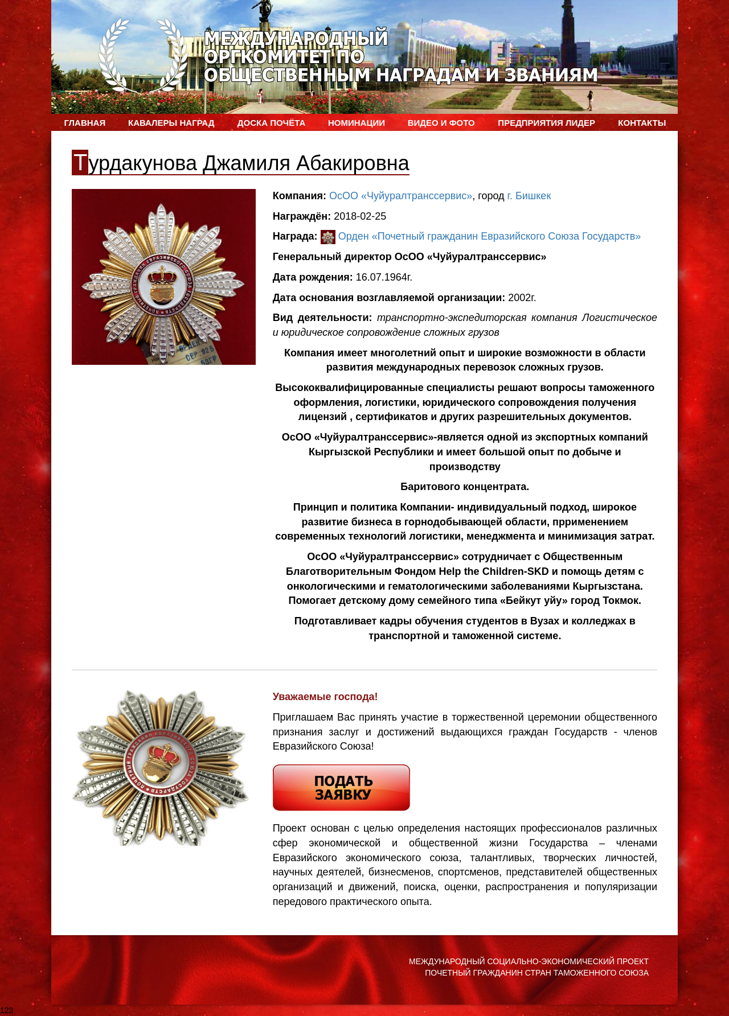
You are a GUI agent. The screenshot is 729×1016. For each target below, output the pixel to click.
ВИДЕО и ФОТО (441, 122)
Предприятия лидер (546, 122)
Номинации (356, 122)
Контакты (642, 122)
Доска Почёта (271, 122)
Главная (84, 122)
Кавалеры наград (171, 122)
